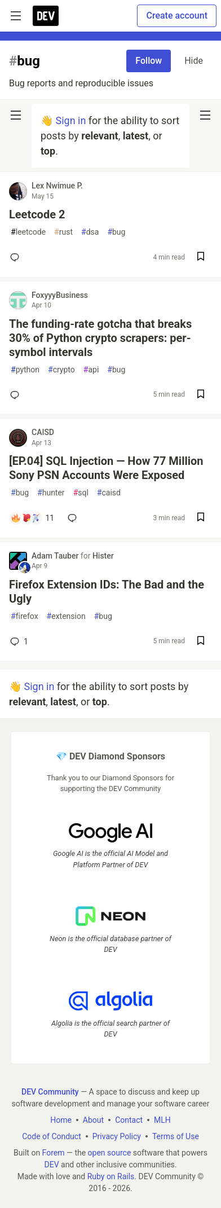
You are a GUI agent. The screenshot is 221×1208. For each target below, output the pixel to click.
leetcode (28, 232)
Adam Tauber (56, 555)
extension (66, 616)
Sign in (70, 120)
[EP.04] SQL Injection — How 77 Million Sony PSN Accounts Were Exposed (106, 468)
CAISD (43, 432)
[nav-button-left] (16, 115)
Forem (53, 1152)
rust (63, 232)
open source (109, 1152)
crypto (61, 370)
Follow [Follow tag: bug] (148, 60)
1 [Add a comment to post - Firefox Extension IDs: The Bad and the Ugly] (18, 641)
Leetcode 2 (37, 214)
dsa (90, 232)
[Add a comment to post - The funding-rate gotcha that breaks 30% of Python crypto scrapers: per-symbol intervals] (16, 395)
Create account (176, 15)
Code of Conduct (51, 1136)
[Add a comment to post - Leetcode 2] (16, 257)
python (25, 370)
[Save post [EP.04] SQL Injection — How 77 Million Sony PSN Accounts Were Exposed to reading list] (200, 518)
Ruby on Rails (111, 1176)
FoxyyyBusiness (60, 295)
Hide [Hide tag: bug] (193, 60)
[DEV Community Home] (46, 16)
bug (116, 232)
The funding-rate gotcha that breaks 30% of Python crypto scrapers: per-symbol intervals (100, 338)
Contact (129, 1119)
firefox (24, 616)
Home (61, 1119)
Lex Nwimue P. (57, 185)
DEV (51, 1164)
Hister (103, 555)
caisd (109, 493)
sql (81, 493)
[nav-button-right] (205, 115)
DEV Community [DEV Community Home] (50, 1091)
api (91, 370)
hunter (51, 493)
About (93, 1119)
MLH (162, 1119)
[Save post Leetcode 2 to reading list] (200, 257)
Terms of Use (175, 1136)
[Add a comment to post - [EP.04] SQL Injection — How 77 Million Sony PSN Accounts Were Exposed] (32, 518)
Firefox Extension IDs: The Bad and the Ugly (106, 591)
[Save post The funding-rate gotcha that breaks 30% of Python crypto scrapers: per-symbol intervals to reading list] (200, 395)
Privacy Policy (116, 1136)
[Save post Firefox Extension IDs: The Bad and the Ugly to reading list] (200, 641)
